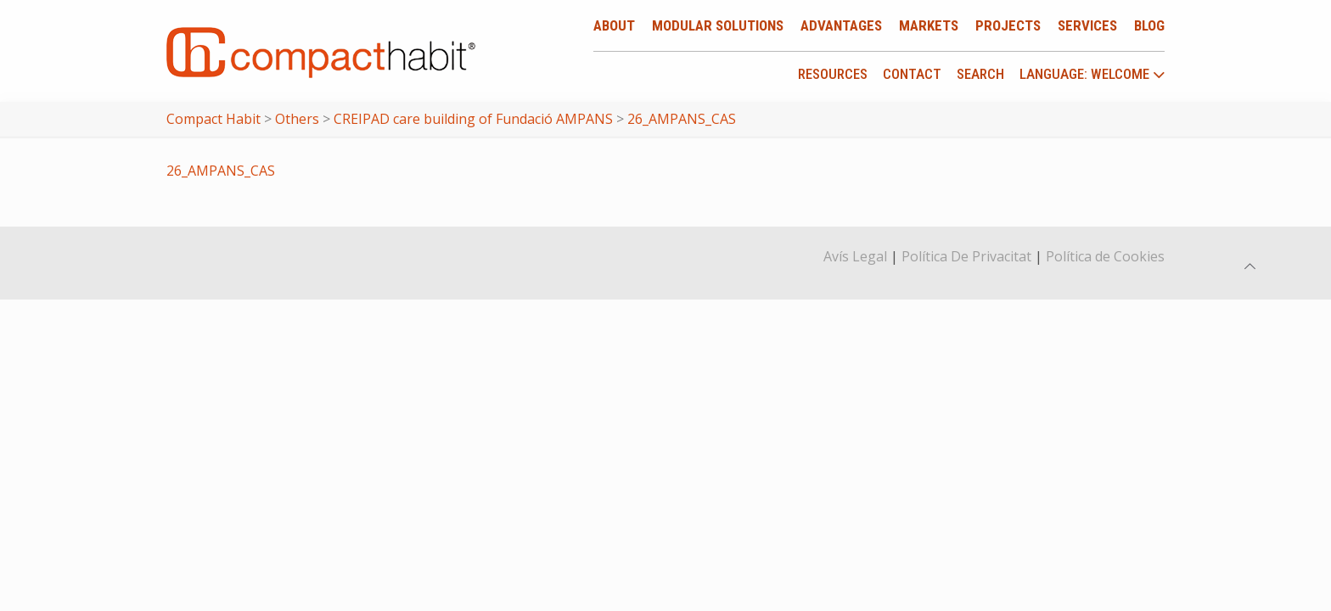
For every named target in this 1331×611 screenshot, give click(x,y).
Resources (833, 74)
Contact (912, 74)
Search (980, 74)
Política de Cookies (1105, 256)
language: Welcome (1092, 74)
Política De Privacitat (966, 256)
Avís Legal (855, 256)
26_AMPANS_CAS (220, 170)
